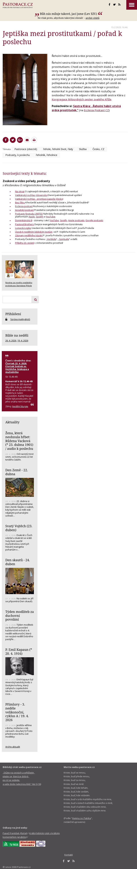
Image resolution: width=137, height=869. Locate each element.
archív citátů (92, 17)
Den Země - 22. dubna (16, 472)
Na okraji (19, 191)
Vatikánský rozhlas (25, 195)
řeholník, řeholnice (46, 155)
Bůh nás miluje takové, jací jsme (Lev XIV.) (68, 14)
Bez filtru (20, 202)
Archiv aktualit (12, 746)
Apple (32, 216)
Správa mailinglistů (20, 319)
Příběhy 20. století (24, 242)
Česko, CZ (98, 149)
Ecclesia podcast (24, 206)
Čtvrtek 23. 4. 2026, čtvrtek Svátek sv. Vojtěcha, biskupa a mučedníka (17, 368)
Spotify (39, 216)
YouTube (50, 216)
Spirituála (64, 239)
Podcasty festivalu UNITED (29, 213)
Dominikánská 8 (23, 220)
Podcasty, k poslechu (17, 155)
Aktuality (12, 422)
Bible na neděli (16, 335)
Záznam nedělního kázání (29, 235)
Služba (83, 149)
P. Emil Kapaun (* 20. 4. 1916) (18, 651)
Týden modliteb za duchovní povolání (19, 615)
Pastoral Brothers (24, 224)
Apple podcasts (76, 220)
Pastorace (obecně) (25, 149)
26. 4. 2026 (10, 340)
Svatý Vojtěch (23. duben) (18, 528)
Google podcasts (94, 220)
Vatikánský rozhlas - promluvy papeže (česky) (39, 198)
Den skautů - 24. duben (17, 562)
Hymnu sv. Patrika (81, 818)
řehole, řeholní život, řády (58, 149)
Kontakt (68, 854)
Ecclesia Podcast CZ (96, 110)
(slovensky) (42, 195)
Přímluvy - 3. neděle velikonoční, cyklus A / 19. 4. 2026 (17, 712)
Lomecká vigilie (23, 228)
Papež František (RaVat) (15, 833)
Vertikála (51, 239)
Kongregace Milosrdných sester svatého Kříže (81, 99)
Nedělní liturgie (20, 406)
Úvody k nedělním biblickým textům (33, 231)
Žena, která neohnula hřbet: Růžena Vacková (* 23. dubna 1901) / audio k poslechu (19, 441)
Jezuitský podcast (24, 210)
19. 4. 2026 (22, 340)
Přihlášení (13, 314)
